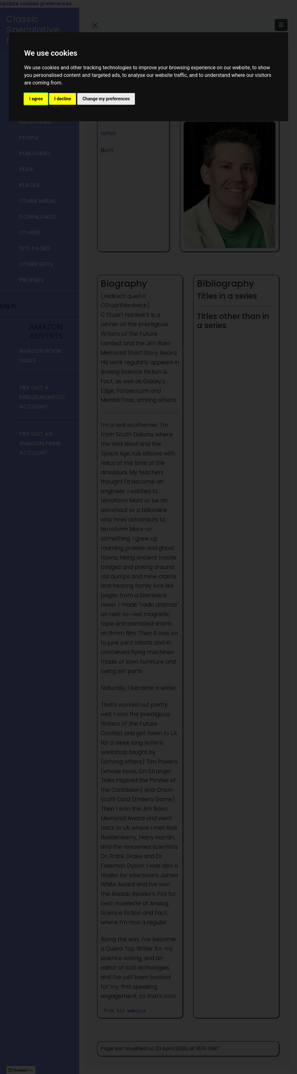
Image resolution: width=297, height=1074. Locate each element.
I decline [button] (62, 98)
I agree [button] (36, 98)
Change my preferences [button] (106, 98)
